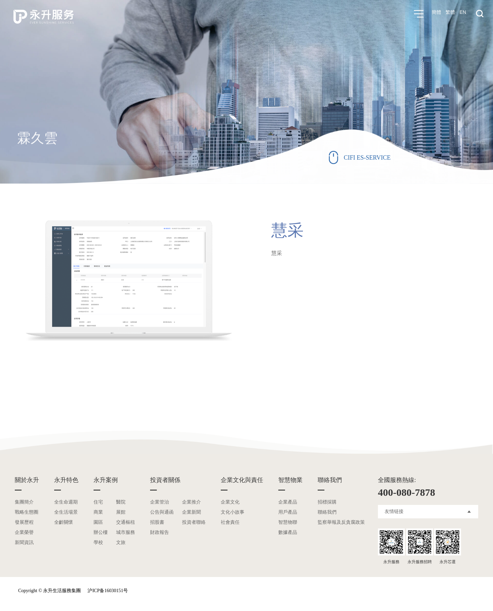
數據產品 (287, 532)
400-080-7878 (406, 492)
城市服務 (125, 532)
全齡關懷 (63, 522)
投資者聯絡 (194, 522)
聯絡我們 (330, 480)
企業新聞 (191, 512)
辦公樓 (101, 532)
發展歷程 (24, 522)
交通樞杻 (125, 522)
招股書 (157, 522)
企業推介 (191, 502)
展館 (121, 512)
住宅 (98, 502)
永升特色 (66, 480)
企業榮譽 (24, 532)
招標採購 (327, 502)
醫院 (121, 502)
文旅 (121, 542)
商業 (98, 512)
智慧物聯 (287, 522)
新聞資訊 (24, 542)
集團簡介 (24, 502)
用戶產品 (287, 512)
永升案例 (106, 480)
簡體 (434, 14)
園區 (98, 522)
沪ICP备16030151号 (107, 590)
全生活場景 (66, 512)
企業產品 (287, 502)
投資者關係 (165, 480)
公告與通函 (162, 512)
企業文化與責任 (242, 480)
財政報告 (159, 532)
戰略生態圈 (26, 512)
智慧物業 (290, 480)
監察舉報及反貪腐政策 (341, 522)
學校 (98, 542)
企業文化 (230, 502)
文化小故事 (232, 512)
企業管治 (159, 502)
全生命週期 (66, 502)
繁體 (449, 14)
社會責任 (230, 522)
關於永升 (27, 480)
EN (463, 14)
